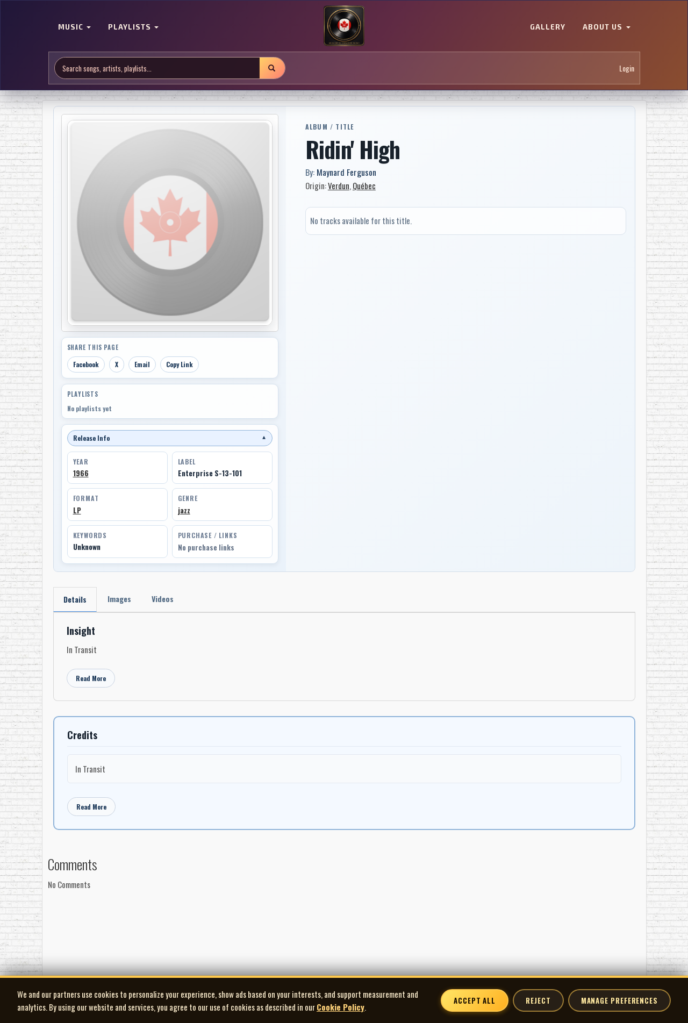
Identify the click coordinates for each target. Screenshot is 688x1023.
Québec (364, 185)
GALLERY (547, 27)
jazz (184, 510)
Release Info (170, 437)
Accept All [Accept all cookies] (475, 1000)
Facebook (86, 364)
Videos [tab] (163, 598)
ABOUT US (606, 27)
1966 (81, 473)
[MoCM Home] (344, 26)
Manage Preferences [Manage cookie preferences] (619, 1000)
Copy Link (179, 364)
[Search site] (157, 68)
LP (77, 510)
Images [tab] (119, 598)
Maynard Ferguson (346, 172)
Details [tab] (75, 599)
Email (142, 364)
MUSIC (74, 27)
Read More (91, 678)
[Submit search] (272, 68)
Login (626, 68)
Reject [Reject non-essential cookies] (538, 1000)
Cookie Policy (340, 1007)
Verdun (338, 185)
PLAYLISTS (133, 27)
